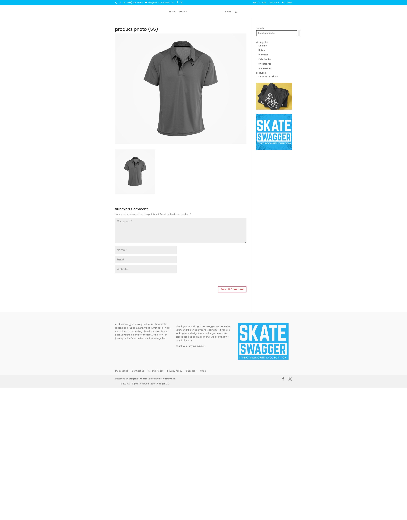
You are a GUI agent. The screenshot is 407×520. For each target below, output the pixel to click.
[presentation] (135, 280)
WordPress (168, 378)
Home (171, 12)
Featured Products (268, 76)
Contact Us (138, 370)
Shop (181, 12)
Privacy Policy (174, 370)
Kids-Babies (264, 59)
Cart (229, 12)
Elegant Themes (138, 378)
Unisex (261, 50)
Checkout (274, 3)
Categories (262, 42)
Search (260, 28)
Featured (261, 72)
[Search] (299, 33)
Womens (263, 54)
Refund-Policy (155, 370)
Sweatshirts (264, 63)
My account (259, 3)
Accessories (265, 68)
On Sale (262, 45)
